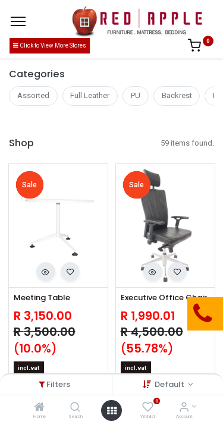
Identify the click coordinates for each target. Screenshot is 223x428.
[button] (45, 271)
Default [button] (170, 384)
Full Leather (89, 95)
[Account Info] (184, 408)
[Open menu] (112, 411)
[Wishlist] (147, 408)
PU (135, 95)
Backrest (177, 95)
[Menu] (18, 21)
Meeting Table (42, 297)
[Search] (75, 408)
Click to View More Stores (49, 45)
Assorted (33, 95)
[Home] (39, 408)
